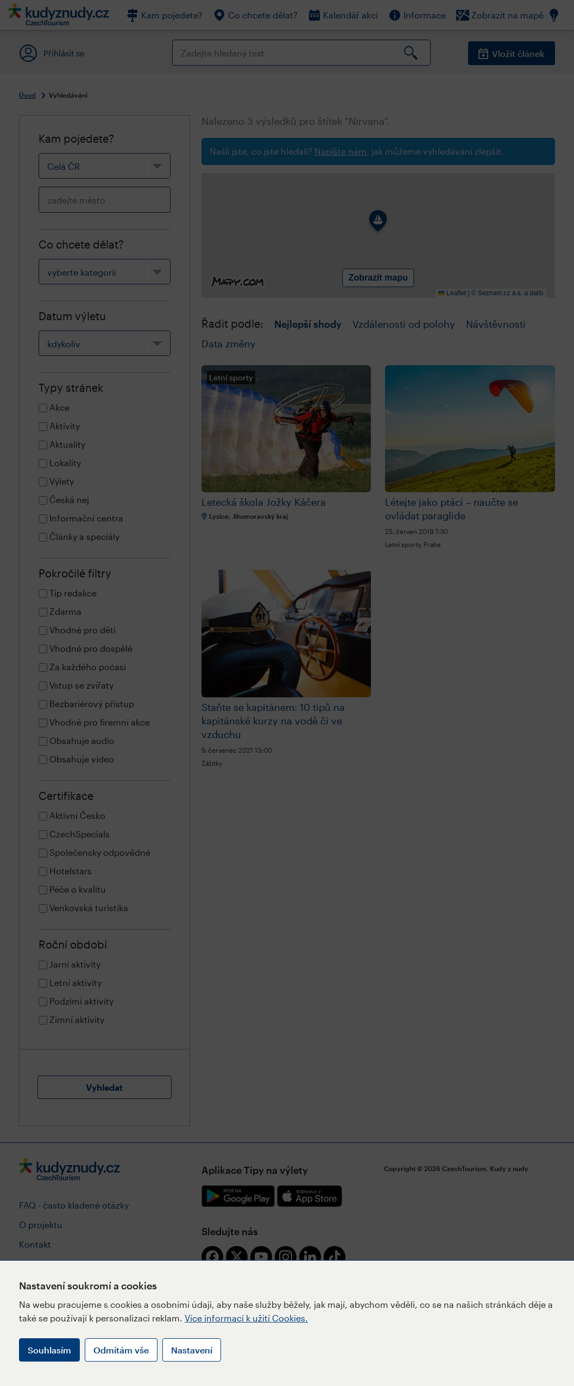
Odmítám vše (121, 1350)
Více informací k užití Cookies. (246, 1318)
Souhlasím (49, 1350)
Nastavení (191, 1350)
